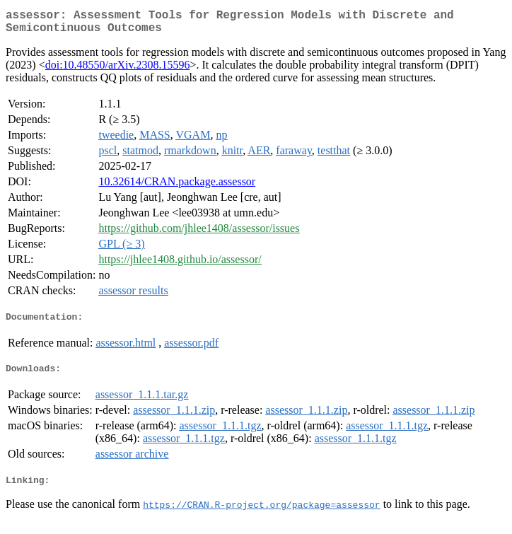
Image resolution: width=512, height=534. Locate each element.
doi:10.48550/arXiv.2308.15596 (117, 70)
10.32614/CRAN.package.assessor (176, 187)
